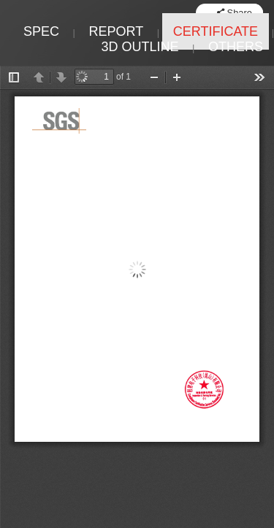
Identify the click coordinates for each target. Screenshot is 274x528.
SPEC (41, 31)
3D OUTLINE (139, 46)
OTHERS (235, 46)
